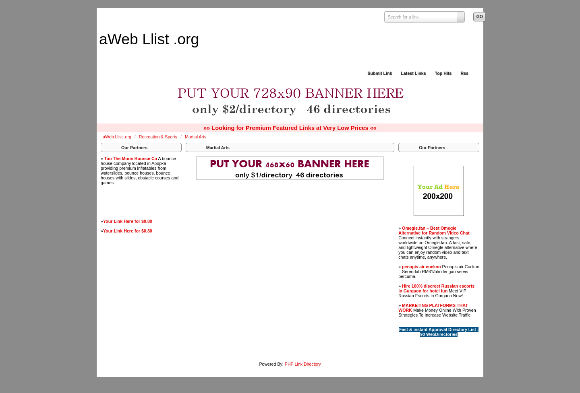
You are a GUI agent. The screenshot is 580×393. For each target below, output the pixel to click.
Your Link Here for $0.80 (127, 221)
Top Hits (443, 73)
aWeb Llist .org (149, 39)
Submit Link (379, 73)
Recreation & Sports (158, 136)
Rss (464, 73)
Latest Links (413, 73)
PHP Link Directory (303, 364)
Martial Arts (195, 136)
